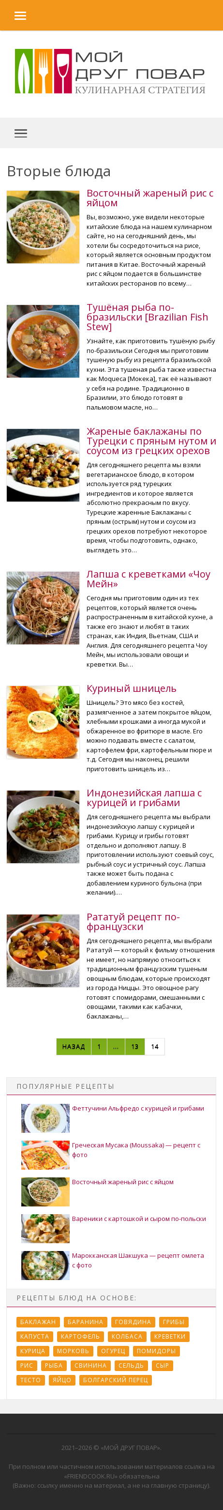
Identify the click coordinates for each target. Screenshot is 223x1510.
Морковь (73, 1351)
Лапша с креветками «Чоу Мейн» (148, 578)
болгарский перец (115, 1380)
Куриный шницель (132, 688)
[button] (13, 15)
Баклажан (38, 1322)
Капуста (34, 1336)
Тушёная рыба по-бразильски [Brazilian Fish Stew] (147, 317)
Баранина (86, 1322)
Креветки (170, 1336)
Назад (73, 1046)
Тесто (30, 1380)
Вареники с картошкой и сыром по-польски (139, 1218)
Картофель (80, 1336)
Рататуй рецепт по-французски (133, 921)
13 (135, 1046)
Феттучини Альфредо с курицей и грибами (138, 1108)
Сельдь (131, 1365)
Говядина (133, 1322)
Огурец (113, 1351)
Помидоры (156, 1351)
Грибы (174, 1322)
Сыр (162, 1365)
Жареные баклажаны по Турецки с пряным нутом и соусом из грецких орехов (151, 441)
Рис (26, 1365)
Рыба (54, 1365)
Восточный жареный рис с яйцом (150, 197)
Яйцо (62, 1380)
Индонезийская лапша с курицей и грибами (144, 797)
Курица (32, 1351)
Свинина (90, 1365)
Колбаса (127, 1336)
